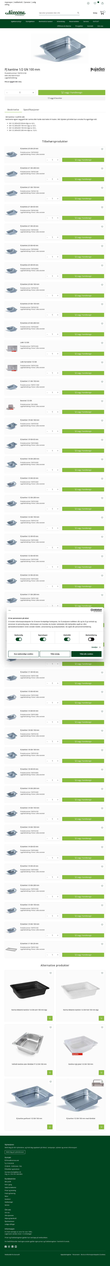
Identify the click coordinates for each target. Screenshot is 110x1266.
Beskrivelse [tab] (13, 109)
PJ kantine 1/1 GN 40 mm (29, 672)
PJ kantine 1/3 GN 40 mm (29, 691)
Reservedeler (74, 21)
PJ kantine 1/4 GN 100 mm (29, 827)
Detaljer (95, 647)
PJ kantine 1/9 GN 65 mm (29, 439)
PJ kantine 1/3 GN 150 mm (29, 905)
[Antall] (20, 92)
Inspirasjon (9, 2)
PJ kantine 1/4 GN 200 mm (29, 788)
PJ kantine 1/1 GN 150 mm (29, 381)
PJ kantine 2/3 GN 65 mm (29, 265)
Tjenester (27, 2)
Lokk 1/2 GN (24, 342)
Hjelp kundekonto (10, 1187)
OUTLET (96, 21)
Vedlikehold (18, 2)
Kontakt (90, 26)
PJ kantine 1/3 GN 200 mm (29, 885)
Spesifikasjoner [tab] (31, 109)
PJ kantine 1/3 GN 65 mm (29, 711)
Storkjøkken (30, 21)
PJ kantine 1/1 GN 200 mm (29, 594)
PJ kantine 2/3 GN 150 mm (29, 304)
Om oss (100, 26)
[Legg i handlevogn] (71, 92)
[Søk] (58, 13)
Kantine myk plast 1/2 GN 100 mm (81, 1064)
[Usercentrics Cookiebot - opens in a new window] (92, 610)
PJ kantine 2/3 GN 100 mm (29, 284)
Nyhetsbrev (9, 1144)
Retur (6, 1196)
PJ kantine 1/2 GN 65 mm (29, 536)
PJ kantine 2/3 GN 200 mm (29, 323)
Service (86, 21)
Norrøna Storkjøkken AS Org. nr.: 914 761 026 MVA (13, 1173)
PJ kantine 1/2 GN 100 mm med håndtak (80, 1118)
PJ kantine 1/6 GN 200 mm (29, 459)
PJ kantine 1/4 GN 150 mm (29, 808)
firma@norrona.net (12, 1160)
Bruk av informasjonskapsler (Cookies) (93, 1254)
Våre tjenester (9, 1215)
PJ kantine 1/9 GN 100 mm (29, 420)
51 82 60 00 (9, 1163)
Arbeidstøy (61, 21)
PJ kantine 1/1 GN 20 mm (29, 943)
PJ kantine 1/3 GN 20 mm (29, 478)
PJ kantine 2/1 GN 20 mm (29, 226)
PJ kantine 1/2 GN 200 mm (29, 498)
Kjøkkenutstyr (16, 21)
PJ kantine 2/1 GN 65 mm (29, 207)
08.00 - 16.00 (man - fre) (13, 1166)
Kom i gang (8, 1184)
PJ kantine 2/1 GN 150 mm (29, 187)
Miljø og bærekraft (10, 1218)
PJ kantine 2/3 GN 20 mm (29, 149)
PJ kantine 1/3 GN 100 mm (29, 924)
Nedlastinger (9, 1202)
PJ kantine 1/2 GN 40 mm (29, 556)
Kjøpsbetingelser (66, 1254)
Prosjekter (79, 26)
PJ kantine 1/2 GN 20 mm (29, 575)
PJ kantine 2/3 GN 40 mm (29, 245)
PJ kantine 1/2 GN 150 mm (29, 517)
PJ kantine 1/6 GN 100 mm (29, 750)
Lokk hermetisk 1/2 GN (28, 362)
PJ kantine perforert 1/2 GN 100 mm (29, 1118)
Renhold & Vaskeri (46, 21)
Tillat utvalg (54, 654)
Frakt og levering (10, 1193)
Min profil (8, 1182)
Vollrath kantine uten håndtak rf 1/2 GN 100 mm (29, 1064)
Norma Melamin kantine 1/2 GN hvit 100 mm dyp (80, 1010)
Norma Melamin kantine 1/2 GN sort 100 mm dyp (29, 1010)
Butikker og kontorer (12, 1169)
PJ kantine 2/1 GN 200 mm (29, 168)
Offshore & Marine (64, 26)
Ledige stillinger (10, 1224)
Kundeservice (10, 1179)
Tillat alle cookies (86, 654)
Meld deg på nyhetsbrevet (15, 1152)
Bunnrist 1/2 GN (26, 401)
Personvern (76, 1254)
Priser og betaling (10, 1190)
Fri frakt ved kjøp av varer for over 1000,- (19, 1232)
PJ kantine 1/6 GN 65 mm (29, 769)
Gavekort (8, 1199)
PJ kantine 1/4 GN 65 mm (29, 847)
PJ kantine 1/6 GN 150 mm (29, 730)
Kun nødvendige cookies (23, 654)
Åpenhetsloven (9, 1221)
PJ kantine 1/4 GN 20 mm (29, 866)
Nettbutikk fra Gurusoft (12, 1254)
